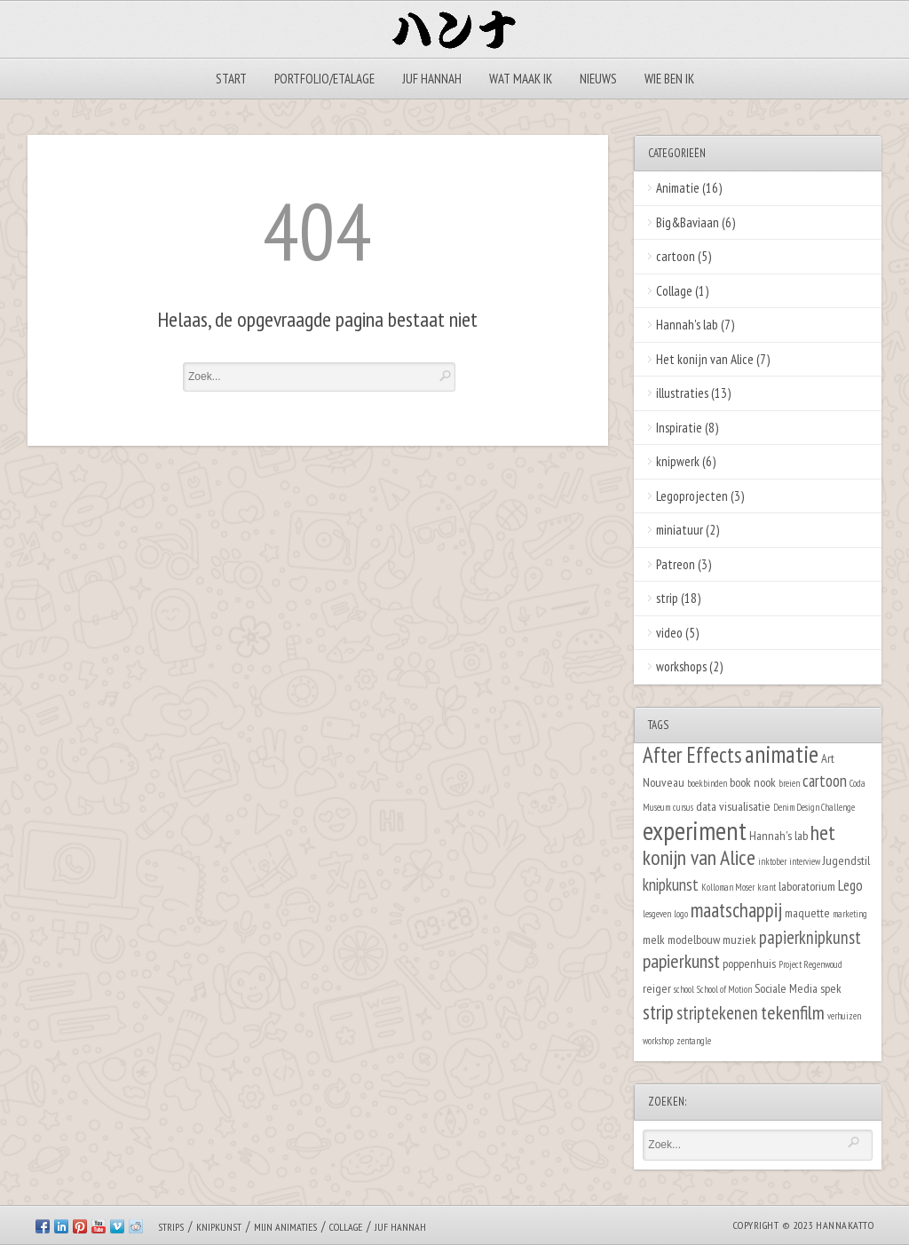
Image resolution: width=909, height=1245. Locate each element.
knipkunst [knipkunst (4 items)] (671, 884)
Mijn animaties (285, 1226)
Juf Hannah (432, 78)
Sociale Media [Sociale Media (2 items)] (786, 987)
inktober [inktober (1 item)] (772, 861)
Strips (171, 1226)
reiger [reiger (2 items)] (657, 987)
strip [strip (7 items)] (658, 1012)
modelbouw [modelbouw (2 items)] (694, 939)
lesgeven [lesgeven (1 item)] (657, 914)
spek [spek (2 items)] (831, 987)
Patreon (675, 564)
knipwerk (678, 461)
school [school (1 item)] (684, 989)
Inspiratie (679, 427)
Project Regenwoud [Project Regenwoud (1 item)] (810, 964)
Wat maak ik (520, 78)
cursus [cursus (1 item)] (683, 807)
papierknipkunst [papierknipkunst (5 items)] (810, 937)
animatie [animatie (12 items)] (781, 754)
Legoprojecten (692, 496)
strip (667, 598)
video (669, 632)
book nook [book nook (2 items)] (753, 781)
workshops (681, 666)
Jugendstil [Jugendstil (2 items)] (846, 860)
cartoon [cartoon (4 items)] (824, 780)
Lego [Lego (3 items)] (850, 885)
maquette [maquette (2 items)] (807, 912)
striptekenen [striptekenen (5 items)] (717, 1013)
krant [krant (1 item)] (766, 887)
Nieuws (598, 78)
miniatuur (679, 529)
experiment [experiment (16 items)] (695, 830)
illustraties (682, 393)
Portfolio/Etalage (324, 78)
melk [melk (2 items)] (654, 939)
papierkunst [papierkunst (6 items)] (681, 960)
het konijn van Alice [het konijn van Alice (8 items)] (739, 845)
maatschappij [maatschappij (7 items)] (736, 910)
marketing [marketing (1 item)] (850, 914)
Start (231, 78)
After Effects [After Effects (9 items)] (692, 755)
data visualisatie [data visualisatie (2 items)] (733, 805)
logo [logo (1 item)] (681, 914)
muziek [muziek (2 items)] (739, 939)
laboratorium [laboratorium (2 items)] (807, 885)
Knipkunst (218, 1226)
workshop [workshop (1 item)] (658, 1041)
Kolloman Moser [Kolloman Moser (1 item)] (728, 887)
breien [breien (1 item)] (789, 783)
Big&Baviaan (687, 222)
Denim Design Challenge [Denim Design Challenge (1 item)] (814, 807)
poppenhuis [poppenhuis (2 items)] (749, 963)
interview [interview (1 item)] (804, 861)
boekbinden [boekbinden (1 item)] (707, 783)
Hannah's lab (687, 324)
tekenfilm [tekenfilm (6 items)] (793, 1012)
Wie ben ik (669, 78)
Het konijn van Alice (705, 359)
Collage (674, 290)
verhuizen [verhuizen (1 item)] (844, 1016)
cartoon (675, 256)
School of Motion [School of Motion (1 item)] (724, 989)
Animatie (678, 187)
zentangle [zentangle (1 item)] (693, 1041)
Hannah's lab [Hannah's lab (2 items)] (778, 835)
